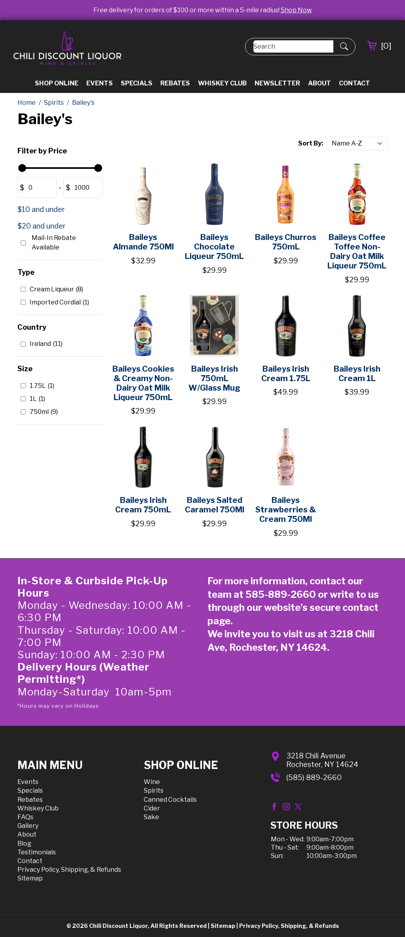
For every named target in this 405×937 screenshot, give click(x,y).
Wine (152, 782)
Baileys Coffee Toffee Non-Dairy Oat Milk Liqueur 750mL (356, 251)
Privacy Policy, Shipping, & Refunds (69, 869)
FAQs (25, 817)
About (319, 83)
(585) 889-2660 (314, 777)
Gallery (27, 825)
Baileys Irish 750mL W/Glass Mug (214, 378)
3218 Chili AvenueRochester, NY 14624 (322, 760)
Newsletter (277, 83)
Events (99, 83)
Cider (152, 808)
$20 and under (41, 226)
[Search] (293, 46)
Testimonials (36, 852)
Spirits (154, 790)
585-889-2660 (280, 594)
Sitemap (30, 878)
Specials (136, 83)
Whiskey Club (222, 83)
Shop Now (296, 10)
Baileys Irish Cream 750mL (143, 504)
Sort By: (310, 143)
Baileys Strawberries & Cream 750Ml (285, 509)
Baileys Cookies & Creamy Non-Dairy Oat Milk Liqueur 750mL (143, 383)
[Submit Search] (344, 47)
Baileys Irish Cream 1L (357, 373)
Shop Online (56, 83)
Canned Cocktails (170, 799)
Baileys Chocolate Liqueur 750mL (214, 246)
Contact (354, 83)
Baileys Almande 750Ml (143, 241)
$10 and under (41, 209)
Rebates (175, 83)
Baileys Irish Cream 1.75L (285, 373)
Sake (151, 817)
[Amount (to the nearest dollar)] (40, 188)
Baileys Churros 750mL (285, 241)
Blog (24, 843)
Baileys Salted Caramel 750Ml (214, 504)
